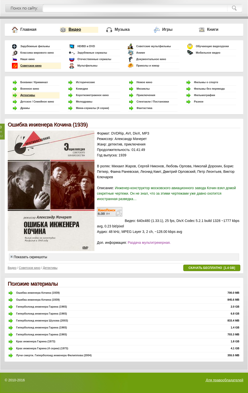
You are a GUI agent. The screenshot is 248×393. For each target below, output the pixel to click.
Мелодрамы (84, 101)
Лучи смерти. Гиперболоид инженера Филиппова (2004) (54, 355)
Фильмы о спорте (206, 82)
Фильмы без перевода (209, 88)
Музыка (122, 29)
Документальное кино (151, 59)
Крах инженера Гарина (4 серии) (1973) (42, 348)
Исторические (85, 82)
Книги (212, 29)
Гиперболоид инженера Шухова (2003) (42, 320)
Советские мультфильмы (153, 46)
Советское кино (31, 65)
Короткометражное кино (92, 95)
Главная (28, 29)
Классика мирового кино (37, 52)
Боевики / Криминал (34, 82)
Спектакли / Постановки (153, 101)
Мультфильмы (87, 65)
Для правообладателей (224, 380)
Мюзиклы (143, 88)
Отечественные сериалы (94, 59)
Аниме (140, 52)
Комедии (82, 88)
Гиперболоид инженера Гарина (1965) (41, 306)
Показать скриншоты (28, 257)
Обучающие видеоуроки (212, 46)
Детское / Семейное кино (37, 101)
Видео (74, 29)
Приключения (146, 95)
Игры (167, 29)
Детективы (27, 95)
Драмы (25, 108)
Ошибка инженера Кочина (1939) (38, 292)
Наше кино (27, 59)
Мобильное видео (208, 52)
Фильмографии (204, 95)
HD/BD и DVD (86, 46)
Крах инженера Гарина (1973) (35, 341)
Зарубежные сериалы (92, 52)
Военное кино (29, 88)
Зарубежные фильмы (35, 46)
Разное (198, 101)
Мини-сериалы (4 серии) (92, 108)
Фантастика (145, 108)
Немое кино (144, 82)
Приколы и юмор (147, 65)
